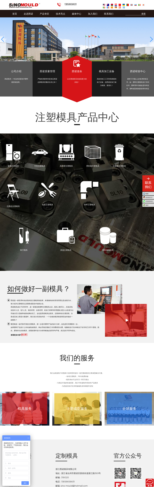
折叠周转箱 (14, 444)
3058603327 (149, 197)
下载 (73, 468)
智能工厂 (13, 431)
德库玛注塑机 (15, 438)
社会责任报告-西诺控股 (89, 468)
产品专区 (44, 13)
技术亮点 (60, 13)
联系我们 (108, 13)
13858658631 (149, 201)
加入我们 (92, 13)
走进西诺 (28, 13)
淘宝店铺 (13, 457)
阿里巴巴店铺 (15, 451)
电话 (149, 205)
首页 (14, 13)
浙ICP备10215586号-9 (77, 473)
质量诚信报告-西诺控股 (59, 468)
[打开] (24, 297)
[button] (151, 39)
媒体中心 (76, 13)
